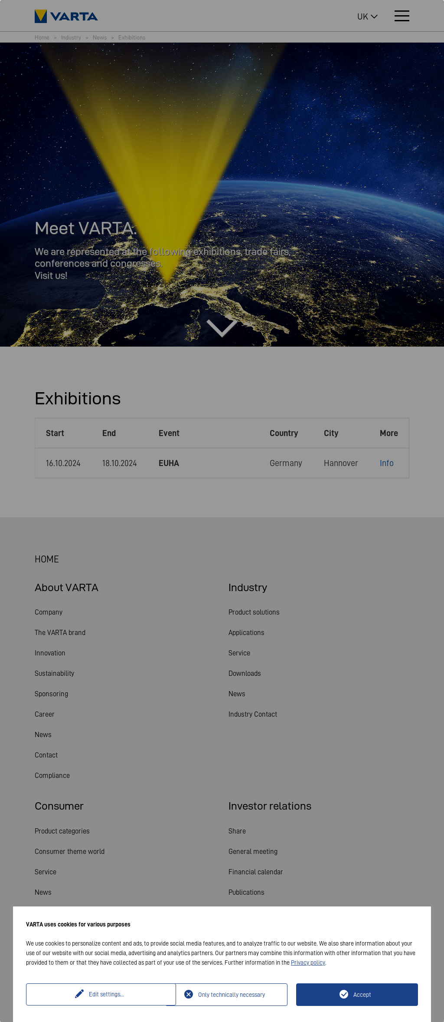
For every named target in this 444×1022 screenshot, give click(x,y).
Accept (362, 994)
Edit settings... (96, 994)
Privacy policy (308, 962)
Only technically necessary (231, 994)
